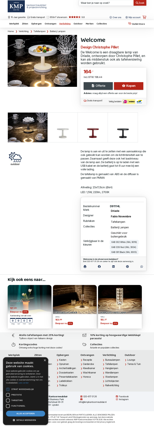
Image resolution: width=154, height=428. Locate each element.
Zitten (25, 24)
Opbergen (36, 24)
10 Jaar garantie (17, 17)
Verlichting (64, 24)
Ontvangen (50, 24)
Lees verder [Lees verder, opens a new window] (23, 383)
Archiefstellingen (67, 368)
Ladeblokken (65, 380)
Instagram (122, 399)
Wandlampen (112, 372)
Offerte (98, 86)
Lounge (131, 359)
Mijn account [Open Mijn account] (132, 17)
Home (11, 31)
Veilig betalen (126, 101)
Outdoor (78, 24)
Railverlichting (112, 385)
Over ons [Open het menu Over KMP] (115, 17)
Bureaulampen (112, 359)
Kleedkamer (89, 368)
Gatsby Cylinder (66, 312)
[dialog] (25, 391)
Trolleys (63, 385)
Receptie (87, 359)
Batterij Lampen (57, 31)
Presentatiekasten (68, 376)
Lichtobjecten (112, 380)
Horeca (87, 376)
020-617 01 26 (88, 396)
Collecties (102, 24)
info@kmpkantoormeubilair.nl (92, 400)
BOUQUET (16, 301)
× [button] (45, 360)
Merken (90, 24)
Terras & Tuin (134, 363)
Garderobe (88, 363)
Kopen (128, 86)
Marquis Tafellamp (113, 312)
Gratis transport (36, 17)
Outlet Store (136, 24)
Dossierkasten (66, 372)
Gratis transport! (93, 100)
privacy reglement (107, 422)
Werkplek (14, 24)
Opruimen (64, 363)
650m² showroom (56, 17)
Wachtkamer (89, 372)
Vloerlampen (111, 376)
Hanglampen (111, 368)
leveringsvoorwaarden (84, 422)
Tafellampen (39, 31)
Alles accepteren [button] (26, 413)
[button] (25, 420)
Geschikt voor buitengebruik (119, 234)
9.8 (77, 17)
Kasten (62, 359)
